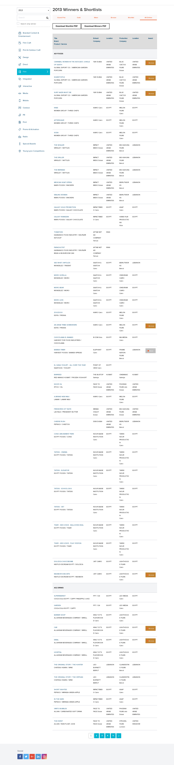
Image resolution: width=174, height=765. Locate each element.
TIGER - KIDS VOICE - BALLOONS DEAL (69, 525)
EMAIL (56, 640)
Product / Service (60, 44)
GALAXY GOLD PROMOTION (65, 207)
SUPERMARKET (60, 596)
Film (24, 71)
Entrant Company (96, 39)
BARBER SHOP (59, 615)
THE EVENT (58, 721)
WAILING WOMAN (60, 195)
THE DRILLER (59, 157)
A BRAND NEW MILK (61, 397)
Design (26, 57)
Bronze (113, 18)
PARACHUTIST (59, 247)
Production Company (123, 39)
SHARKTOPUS (59, 77)
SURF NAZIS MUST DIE (62, 92)
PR (24, 115)
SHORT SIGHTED (60, 689)
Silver (96, 18)
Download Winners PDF (95, 26)
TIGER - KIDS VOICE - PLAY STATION (67, 543)
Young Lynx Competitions (33, 151)
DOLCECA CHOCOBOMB (63, 561)
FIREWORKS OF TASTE (62, 409)
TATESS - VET (59, 507)
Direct (25, 64)
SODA (56, 133)
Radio (25, 136)
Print (25, 122)
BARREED (58, 375)
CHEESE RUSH (59, 421)
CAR (55, 627)
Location (109, 38)
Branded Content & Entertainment (28, 34)
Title (55, 38)
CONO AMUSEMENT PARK (64, 434)
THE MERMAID (59, 170)
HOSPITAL (58, 652)
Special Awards (29, 144)
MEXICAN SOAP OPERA (63, 182)
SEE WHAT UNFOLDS (62, 263)
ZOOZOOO (58, 312)
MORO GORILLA (60, 275)
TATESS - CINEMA (60, 452)
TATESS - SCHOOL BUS (63, 489)
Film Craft (27, 43)
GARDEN (57, 605)
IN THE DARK (59, 699)
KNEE (56, 108)
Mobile (26, 100)
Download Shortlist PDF (67, 26)
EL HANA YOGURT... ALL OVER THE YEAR (70, 365)
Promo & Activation (31, 129)
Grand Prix (61, 18)
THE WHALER (59, 145)
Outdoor (26, 108)
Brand (56, 41)
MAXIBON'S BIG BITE (62, 574)
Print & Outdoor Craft (31, 50)
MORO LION (58, 300)
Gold (78, 18)
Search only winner (28, 24)
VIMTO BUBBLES (60, 709)
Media (25, 93)
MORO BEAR (59, 288)
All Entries (148, 18)
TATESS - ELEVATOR (61, 470)
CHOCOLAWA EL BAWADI (63, 337)
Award (150, 38)
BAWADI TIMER (59, 350)
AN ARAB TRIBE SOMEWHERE (65, 325)
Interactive (27, 86)
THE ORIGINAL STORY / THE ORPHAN (68, 677)
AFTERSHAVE (59, 120)
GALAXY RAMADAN (61, 217)
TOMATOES (58, 232)
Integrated (27, 79)
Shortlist (131, 18)
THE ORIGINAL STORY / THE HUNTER (68, 665)
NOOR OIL (58, 384)
